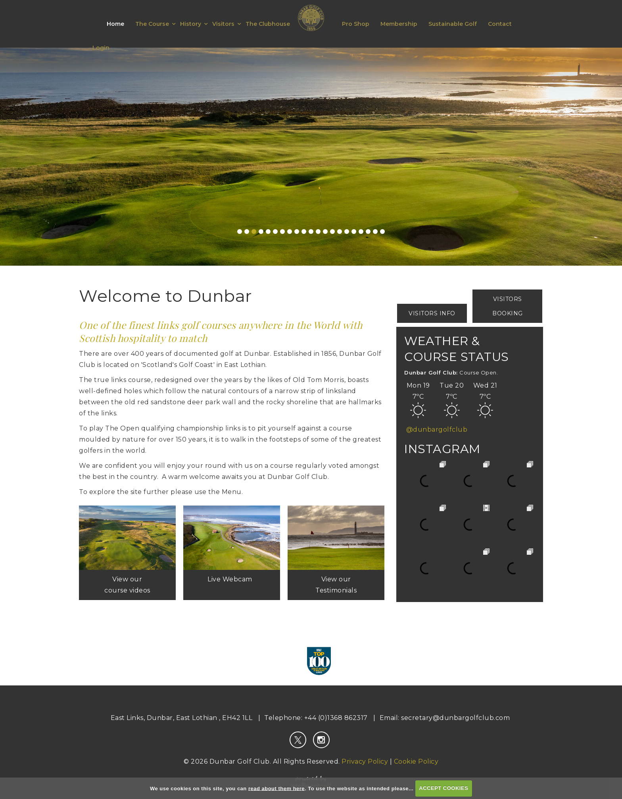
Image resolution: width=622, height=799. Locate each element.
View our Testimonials (336, 584)
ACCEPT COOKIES (443, 788)
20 (375, 231)
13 (325, 231)
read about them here (276, 788)
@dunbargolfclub (437, 429)
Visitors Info (432, 313)
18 (361, 231)
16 (346, 231)
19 (368, 231)
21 (382, 231)
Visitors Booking (507, 306)
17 (353, 231)
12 (318, 231)
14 (332, 231)
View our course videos (127, 584)
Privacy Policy (365, 761)
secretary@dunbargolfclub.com (455, 718)
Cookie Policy (416, 761)
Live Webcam (231, 579)
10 (303, 231)
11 (311, 231)
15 (339, 231)
